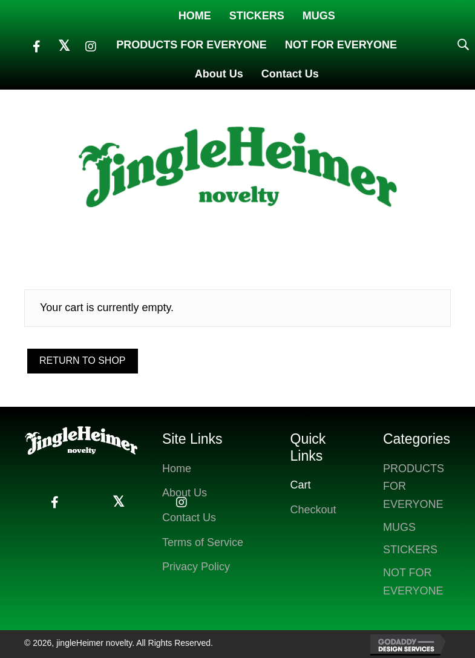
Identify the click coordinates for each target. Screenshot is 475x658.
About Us (184, 493)
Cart (300, 485)
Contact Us (189, 518)
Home (176, 468)
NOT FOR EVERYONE (413, 582)
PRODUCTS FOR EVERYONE (413, 486)
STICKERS (410, 550)
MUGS (399, 527)
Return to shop (82, 360)
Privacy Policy (196, 567)
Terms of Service (202, 542)
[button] (36, 47)
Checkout (313, 510)
